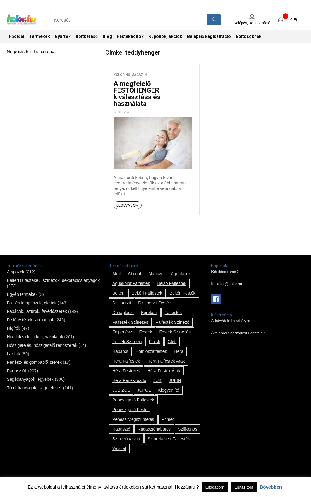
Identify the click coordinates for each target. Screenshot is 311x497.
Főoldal (16, 36)
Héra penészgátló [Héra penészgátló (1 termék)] (129, 380)
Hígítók (13, 328)
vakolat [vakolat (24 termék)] (119, 448)
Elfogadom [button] (214, 487)
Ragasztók (17, 370)
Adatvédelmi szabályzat (231, 321)
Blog (107, 36)
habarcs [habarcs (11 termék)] (120, 351)
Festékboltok (130, 36)
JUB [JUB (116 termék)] (157, 380)
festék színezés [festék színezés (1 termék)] (175, 332)
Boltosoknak (248, 36)
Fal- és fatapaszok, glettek (31, 302)
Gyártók (63, 36)
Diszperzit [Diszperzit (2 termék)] (121, 302)
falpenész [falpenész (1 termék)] (122, 332)
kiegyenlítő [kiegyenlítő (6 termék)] (168, 390)
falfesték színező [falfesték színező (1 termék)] (172, 322)
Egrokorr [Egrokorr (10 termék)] (149, 312)
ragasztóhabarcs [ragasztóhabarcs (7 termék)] (154, 429)
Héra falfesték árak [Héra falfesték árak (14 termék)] (166, 361)
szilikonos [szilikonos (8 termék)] (187, 429)
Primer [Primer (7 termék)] (168, 419)
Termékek (39, 36)
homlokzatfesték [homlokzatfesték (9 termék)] (151, 351)
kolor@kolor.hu (229, 284)
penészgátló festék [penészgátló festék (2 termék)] (131, 409)
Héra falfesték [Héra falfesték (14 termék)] (126, 361)
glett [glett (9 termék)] (172, 341)
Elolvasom (127, 205)
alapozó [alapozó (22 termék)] (156, 273)
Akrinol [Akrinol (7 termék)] (134, 273)
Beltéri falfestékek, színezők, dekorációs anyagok (53, 280)
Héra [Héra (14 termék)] (178, 351)
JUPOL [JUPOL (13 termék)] (144, 390)
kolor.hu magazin (130, 75)
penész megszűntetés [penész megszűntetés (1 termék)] (133, 419)
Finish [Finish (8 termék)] (154, 341)
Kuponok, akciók (165, 36)
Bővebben (271, 486)
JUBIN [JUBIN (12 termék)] (175, 380)
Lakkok (13, 353)
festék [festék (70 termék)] (145, 332)
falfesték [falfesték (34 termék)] (173, 312)
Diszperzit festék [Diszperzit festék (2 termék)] (154, 302)
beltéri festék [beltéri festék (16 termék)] (182, 293)
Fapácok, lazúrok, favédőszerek (37, 311)
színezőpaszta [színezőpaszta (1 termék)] (126, 438)
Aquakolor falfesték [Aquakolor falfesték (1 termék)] (131, 283)
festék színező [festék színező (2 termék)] (127, 341)
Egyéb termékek (22, 294)
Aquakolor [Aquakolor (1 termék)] (180, 273)
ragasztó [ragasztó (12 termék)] (121, 429)
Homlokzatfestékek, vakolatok (35, 336)
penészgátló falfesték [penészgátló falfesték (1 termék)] (133, 399)
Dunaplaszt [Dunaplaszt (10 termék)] (123, 312)
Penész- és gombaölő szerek (34, 362)
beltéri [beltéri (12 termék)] (118, 293)
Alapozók (15, 271)
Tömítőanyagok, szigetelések (34, 387)
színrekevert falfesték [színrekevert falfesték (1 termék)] (169, 438)
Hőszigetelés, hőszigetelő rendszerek (42, 345)
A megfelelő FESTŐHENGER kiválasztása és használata (137, 93)
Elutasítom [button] (243, 487)
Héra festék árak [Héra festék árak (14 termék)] (163, 370)
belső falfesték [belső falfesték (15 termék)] (171, 283)
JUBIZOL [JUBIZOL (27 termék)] (121, 390)
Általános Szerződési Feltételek (238, 333)
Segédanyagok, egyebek (30, 379)
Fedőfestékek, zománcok (30, 319)
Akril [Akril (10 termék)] (116, 273)
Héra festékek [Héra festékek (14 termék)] (126, 370)
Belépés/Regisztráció (209, 36)
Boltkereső (87, 36)
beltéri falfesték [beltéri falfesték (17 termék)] (147, 293)
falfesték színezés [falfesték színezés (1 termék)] (130, 322)
